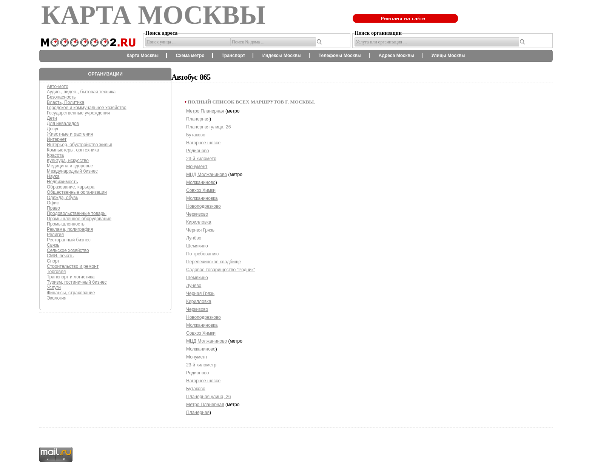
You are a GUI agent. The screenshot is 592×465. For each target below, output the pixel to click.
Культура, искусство (68, 160)
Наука (53, 176)
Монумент (196, 166)
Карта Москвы (142, 55)
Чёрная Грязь (200, 230)
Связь (53, 245)
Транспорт (233, 55)
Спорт (53, 261)
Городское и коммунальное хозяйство (86, 107)
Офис (53, 202)
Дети (52, 118)
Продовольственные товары (76, 213)
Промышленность (66, 224)
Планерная (198, 119)
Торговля (56, 271)
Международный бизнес (72, 171)
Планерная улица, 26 (208, 127)
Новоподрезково (203, 206)
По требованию (202, 253)
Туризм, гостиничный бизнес (77, 282)
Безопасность (61, 97)
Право (53, 208)
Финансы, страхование (71, 292)
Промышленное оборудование (79, 218)
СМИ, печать (60, 255)
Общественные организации (77, 192)
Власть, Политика (65, 102)
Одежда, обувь (62, 197)
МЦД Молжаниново (206, 174)
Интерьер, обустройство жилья (79, 144)
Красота (55, 155)
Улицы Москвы (448, 55)
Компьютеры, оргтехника (73, 150)
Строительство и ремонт (73, 266)
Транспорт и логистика (70, 277)
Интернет (56, 139)
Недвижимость (62, 181)
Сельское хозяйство (68, 250)
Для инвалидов (63, 123)
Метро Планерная (205, 111)
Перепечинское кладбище (213, 261)
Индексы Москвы (282, 55)
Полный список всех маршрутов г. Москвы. (251, 102)
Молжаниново (201, 182)
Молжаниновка (201, 198)
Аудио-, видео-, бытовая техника (81, 91)
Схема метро (190, 55)
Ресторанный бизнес (69, 240)
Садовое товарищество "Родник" (220, 269)
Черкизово (197, 214)
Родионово (197, 150)
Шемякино (197, 246)
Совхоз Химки (201, 190)
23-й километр (201, 158)
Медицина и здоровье (70, 165)
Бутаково (195, 134)
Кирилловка (198, 222)
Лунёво (193, 238)
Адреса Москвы (396, 55)
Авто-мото (57, 86)
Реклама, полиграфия (70, 229)
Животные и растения (70, 134)
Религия (55, 234)
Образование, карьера (70, 187)
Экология (56, 298)
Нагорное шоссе (203, 142)
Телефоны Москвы (340, 55)
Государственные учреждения (78, 113)
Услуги (54, 287)
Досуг (53, 128)
